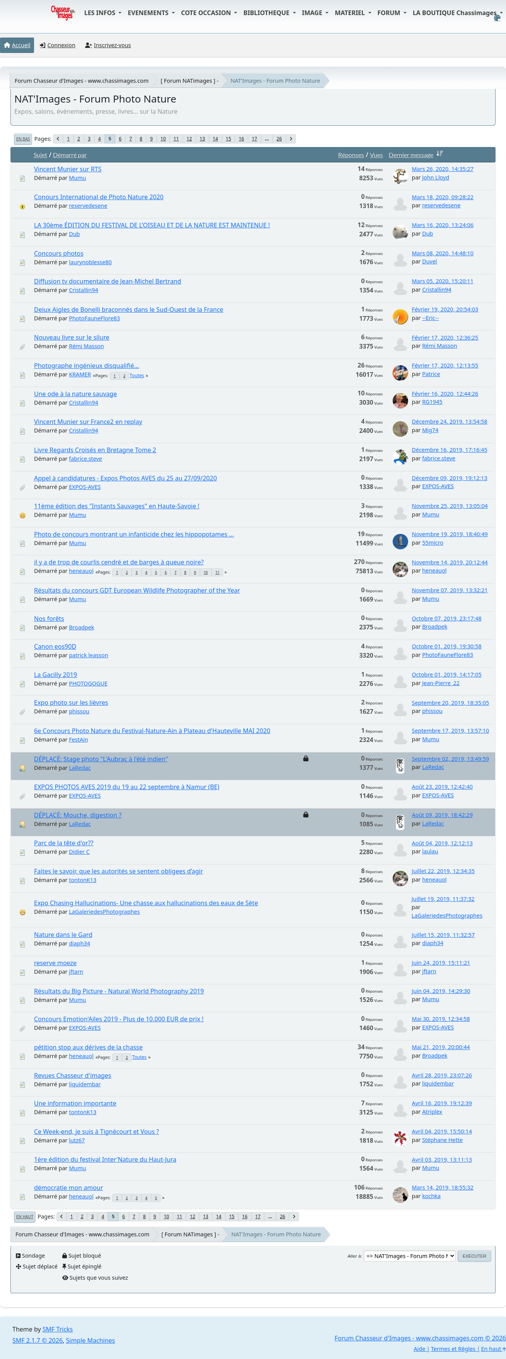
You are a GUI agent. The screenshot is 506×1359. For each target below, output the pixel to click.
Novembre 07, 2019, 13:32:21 (450, 590)
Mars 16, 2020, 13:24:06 (443, 225)
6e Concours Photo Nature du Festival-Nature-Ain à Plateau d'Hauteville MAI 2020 (152, 731)
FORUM (390, 13)
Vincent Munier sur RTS (67, 169)
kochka (431, 1196)
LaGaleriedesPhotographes (104, 911)
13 (202, 138)
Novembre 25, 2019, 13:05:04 (450, 505)
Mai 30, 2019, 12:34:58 (441, 1018)
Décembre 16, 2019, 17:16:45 (449, 449)
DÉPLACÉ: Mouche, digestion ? (77, 815)
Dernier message (417, 154)
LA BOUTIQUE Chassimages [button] (455, 13)
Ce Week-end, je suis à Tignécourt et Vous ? (96, 1131)
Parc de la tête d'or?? (64, 843)
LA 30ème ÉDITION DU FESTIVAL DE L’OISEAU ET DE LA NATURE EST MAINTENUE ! (152, 225)
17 (254, 138)
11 (176, 138)
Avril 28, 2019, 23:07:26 (442, 1075)
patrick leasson (88, 655)
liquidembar (85, 1084)
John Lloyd (435, 177)
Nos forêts (49, 618)
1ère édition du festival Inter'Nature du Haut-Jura (105, 1159)
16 (241, 138)
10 (163, 138)
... (267, 138)
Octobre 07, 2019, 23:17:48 (447, 618)
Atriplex (432, 1111)
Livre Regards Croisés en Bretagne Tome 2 (95, 450)
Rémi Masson (86, 346)
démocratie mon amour (68, 1187)
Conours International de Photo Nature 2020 (99, 197)
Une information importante (75, 1103)
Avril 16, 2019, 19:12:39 (442, 1103)
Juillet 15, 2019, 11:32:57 (443, 934)
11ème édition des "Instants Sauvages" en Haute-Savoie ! (116, 506)
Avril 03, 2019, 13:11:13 (442, 1159)
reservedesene (88, 205)
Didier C (79, 851)
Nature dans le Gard (63, 934)
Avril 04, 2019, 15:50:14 (442, 1131)
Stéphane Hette (442, 1140)
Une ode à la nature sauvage (75, 394)
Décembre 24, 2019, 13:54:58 (449, 421)
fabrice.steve (85, 458)
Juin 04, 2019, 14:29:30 (441, 991)
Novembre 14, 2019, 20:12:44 (450, 562)
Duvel (429, 261)
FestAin (78, 739)
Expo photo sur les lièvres (71, 702)
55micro (432, 542)
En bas (23, 139)
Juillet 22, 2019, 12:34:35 (443, 871)
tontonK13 (82, 880)
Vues (376, 154)
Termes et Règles (453, 1348)
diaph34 (79, 943)
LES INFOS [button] (100, 13)
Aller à (354, 1256)
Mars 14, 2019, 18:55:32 (443, 1187)
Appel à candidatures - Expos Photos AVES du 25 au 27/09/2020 (125, 478)
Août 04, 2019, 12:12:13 (442, 843)
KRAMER (80, 374)
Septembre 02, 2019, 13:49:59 (450, 758)
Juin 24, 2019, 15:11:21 (441, 962)
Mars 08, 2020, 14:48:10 (443, 253)
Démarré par (70, 154)
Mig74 (430, 430)
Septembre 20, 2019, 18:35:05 (450, 702)
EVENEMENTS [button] (149, 13)
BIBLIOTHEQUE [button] (267, 13)
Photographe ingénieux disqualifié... (86, 365)
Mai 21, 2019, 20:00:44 (441, 1047)
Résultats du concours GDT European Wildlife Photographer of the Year (137, 590)
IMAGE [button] (313, 13)
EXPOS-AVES (85, 487)
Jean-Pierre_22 (441, 683)
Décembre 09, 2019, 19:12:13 (449, 478)
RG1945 (432, 401)
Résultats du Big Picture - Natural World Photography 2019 (119, 991)
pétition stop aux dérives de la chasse (88, 1047)
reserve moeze (55, 963)
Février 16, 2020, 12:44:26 (445, 393)
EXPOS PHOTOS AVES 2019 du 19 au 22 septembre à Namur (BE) (126, 787)
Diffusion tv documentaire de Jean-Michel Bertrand (107, 281)
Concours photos (59, 253)
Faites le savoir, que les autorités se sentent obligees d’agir (118, 871)
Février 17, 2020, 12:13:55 (445, 365)
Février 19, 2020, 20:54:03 (445, 309)
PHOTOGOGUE (88, 683)
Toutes (137, 375)
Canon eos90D (55, 646)
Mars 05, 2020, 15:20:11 (443, 281)
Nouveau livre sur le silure (71, 337)
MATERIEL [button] (350, 13)
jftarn (76, 971)
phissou (79, 711)
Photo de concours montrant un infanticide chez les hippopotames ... (134, 534)
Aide (419, 1348)
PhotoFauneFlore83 (94, 318)
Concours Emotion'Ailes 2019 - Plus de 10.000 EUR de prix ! (118, 1019)
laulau (430, 851)
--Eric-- (430, 317)
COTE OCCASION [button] (206, 13)
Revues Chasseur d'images (72, 1075)
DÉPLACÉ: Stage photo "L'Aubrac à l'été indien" (101, 759)
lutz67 (77, 1140)
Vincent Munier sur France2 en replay (88, 421)
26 (279, 138)
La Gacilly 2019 (55, 674)
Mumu (77, 177)
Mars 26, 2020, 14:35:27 (443, 169)
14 (215, 138)
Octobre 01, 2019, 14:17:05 (447, 674)
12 (189, 138)
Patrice (431, 374)
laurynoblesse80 (90, 262)
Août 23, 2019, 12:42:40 (442, 786)
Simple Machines (90, 1340)
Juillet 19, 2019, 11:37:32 (443, 899)
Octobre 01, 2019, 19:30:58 (447, 646)
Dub (74, 234)
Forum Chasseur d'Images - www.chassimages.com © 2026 (420, 1338)
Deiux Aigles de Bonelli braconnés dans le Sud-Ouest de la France (128, 309)
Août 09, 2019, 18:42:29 (442, 815)
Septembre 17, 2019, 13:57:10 (450, 730)
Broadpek (81, 627)
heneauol (81, 570)
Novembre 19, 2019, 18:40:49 (450, 534)
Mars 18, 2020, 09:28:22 (443, 197)
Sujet (40, 154)
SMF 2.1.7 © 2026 (37, 1340)
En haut (24, 1216)
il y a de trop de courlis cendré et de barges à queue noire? (118, 562)
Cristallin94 (83, 290)
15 (228, 138)
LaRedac (80, 767)
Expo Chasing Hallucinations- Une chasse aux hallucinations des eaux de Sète (146, 903)
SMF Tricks (58, 1329)
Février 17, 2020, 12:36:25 (445, 337)
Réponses (351, 154)
